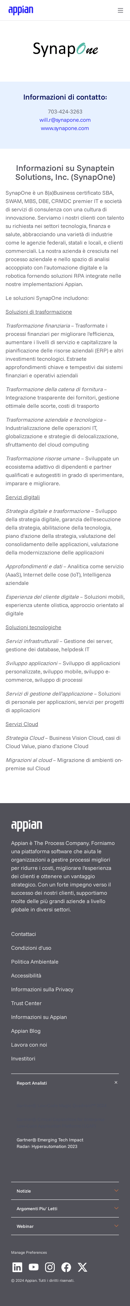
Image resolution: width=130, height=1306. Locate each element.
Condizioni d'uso (31, 947)
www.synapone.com (65, 128)
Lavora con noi (29, 1044)
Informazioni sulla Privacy (42, 989)
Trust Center (26, 1003)
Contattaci (23, 933)
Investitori (23, 1058)
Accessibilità (26, 975)
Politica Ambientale (35, 961)
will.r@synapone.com (65, 119)
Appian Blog (26, 1030)
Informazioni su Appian (39, 1016)
